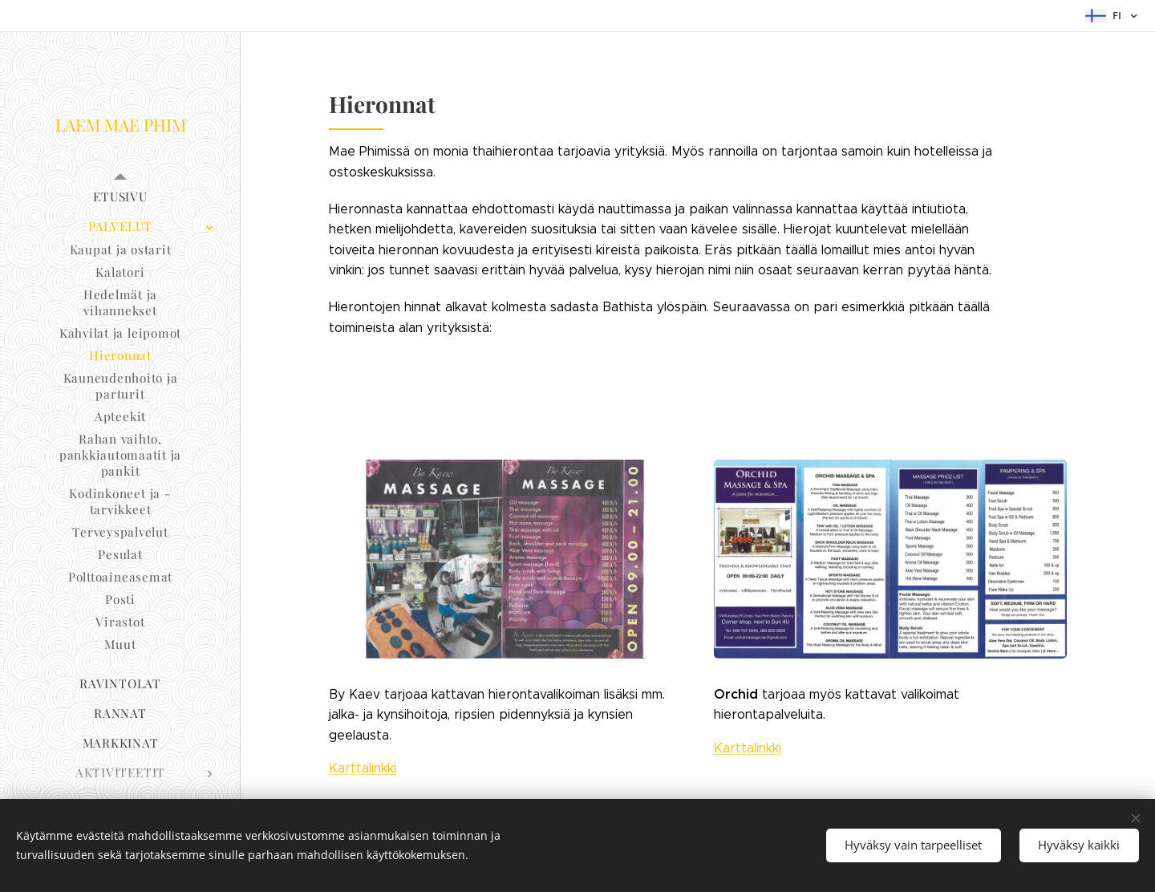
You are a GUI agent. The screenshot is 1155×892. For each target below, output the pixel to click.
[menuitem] (120, 197)
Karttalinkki (362, 768)
